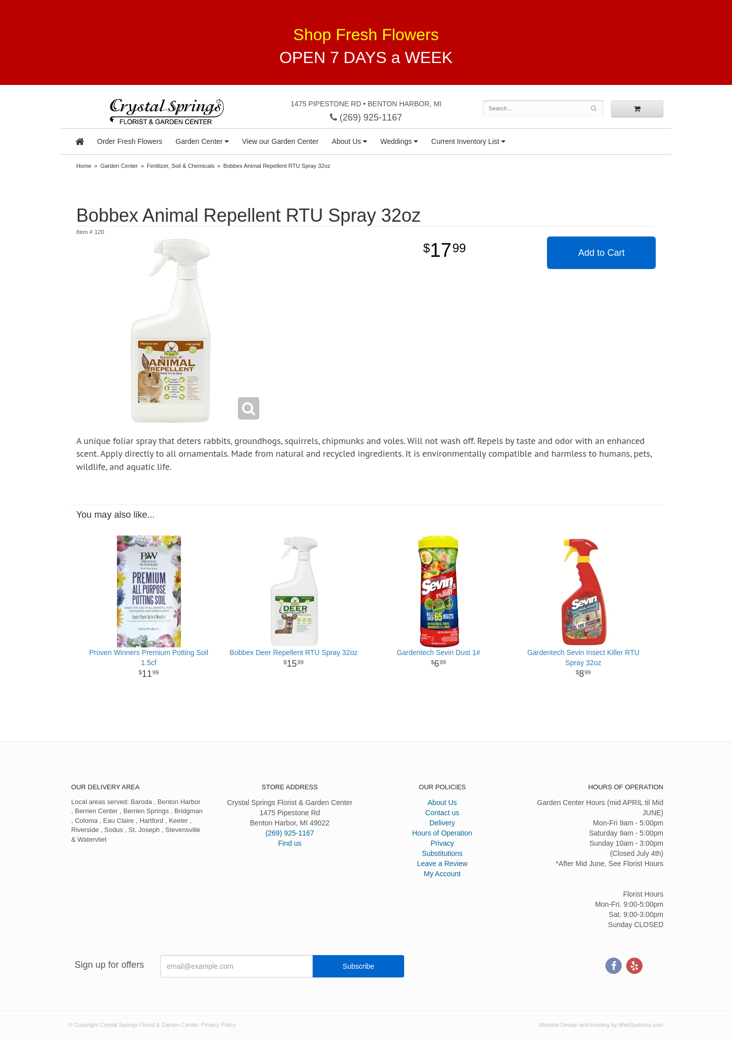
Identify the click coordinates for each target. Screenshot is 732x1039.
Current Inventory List (465, 141)
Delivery (442, 823)
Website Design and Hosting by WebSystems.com (601, 1025)
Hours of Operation (442, 833)
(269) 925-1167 (366, 117)
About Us (346, 141)
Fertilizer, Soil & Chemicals (181, 166)
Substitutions (442, 853)
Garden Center (199, 141)
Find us (289, 843)
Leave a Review (442, 863)
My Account (442, 874)
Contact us (442, 813)
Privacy (442, 843)
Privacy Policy (218, 1025)
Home (84, 166)
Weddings (396, 141)
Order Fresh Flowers (129, 141)
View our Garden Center (280, 141)
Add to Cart (601, 253)
